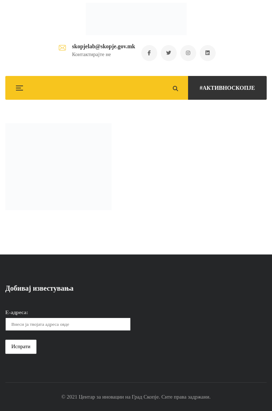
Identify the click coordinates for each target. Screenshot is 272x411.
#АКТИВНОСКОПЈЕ (227, 88)
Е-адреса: (16, 312)
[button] (58, 166)
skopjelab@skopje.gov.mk (103, 46)
